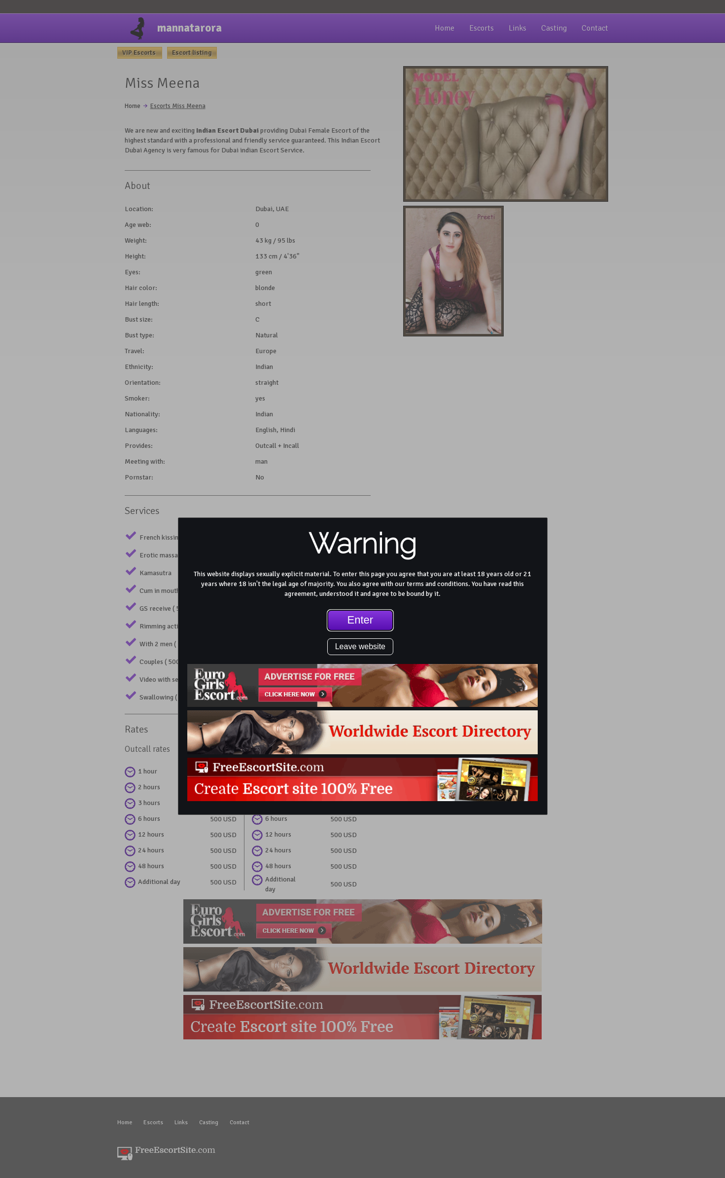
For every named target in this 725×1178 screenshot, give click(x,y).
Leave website (360, 646)
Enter (360, 620)
